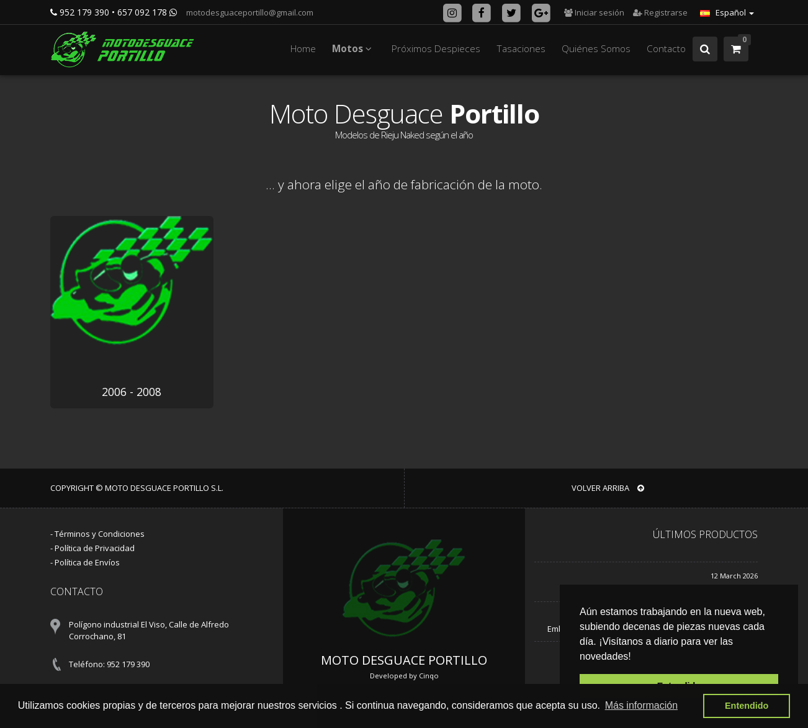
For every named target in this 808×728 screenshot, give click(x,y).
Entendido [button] (746, 706)
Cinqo (429, 675)
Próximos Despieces (436, 48)
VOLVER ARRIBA (608, 487)
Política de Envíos (87, 562)
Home (303, 48)
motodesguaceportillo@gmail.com (248, 12)
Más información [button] (641, 705)
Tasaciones (520, 48)
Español (727, 12)
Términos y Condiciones (100, 533)
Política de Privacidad (95, 548)
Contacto (666, 48)
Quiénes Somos (596, 48)
